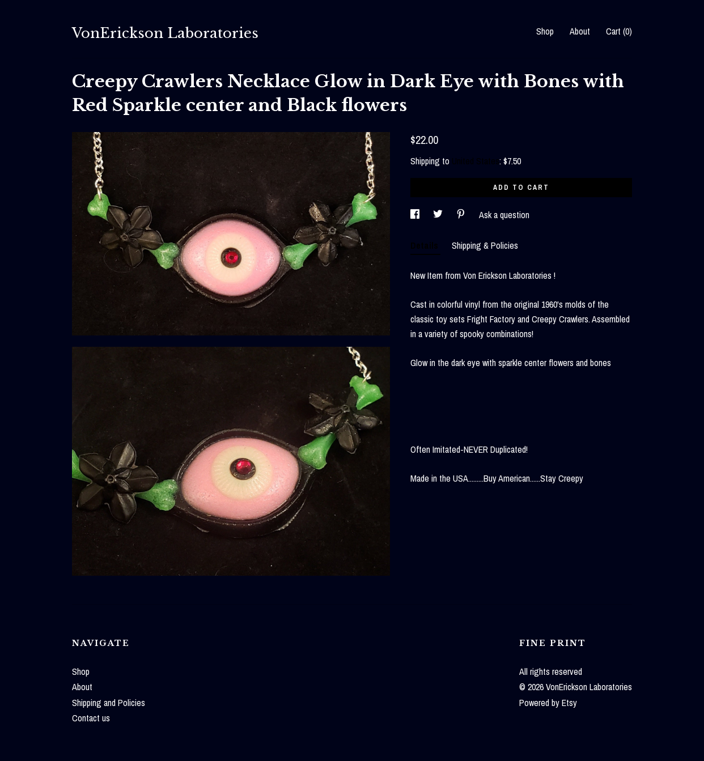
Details (425, 245)
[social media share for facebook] (416, 215)
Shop (545, 31)
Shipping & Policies (485, 245)
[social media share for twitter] (439, 215)
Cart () (619, 31)
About (580, 31)
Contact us (91, 718)
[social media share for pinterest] (462, 215)
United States (475, 161)
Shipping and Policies (108, 702)
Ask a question (504, 215)
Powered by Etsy (548, 702)
